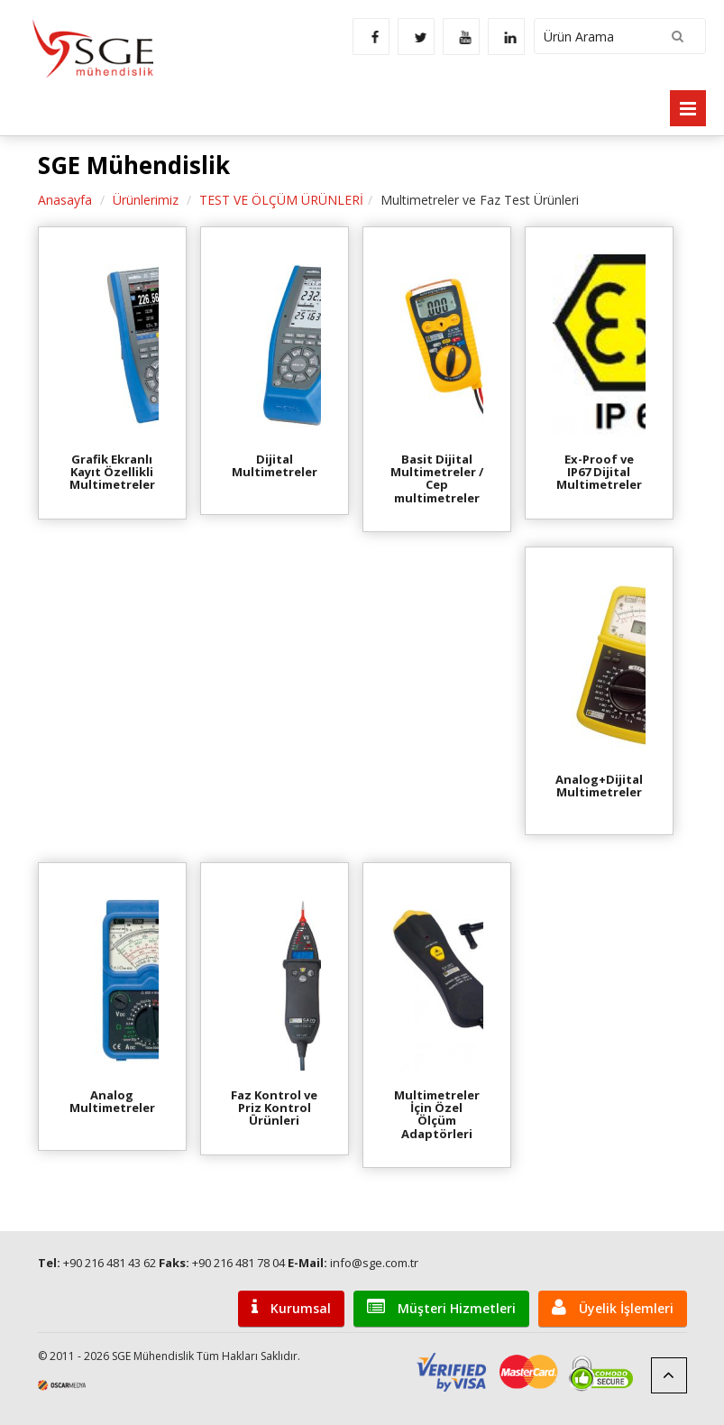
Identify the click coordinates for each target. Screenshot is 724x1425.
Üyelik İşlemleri (613, 1307)
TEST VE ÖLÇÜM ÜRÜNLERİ (281, 199)
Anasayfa (65, 199)
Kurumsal (291, 1307)
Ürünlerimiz (146, 199)
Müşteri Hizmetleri (441, 1307)
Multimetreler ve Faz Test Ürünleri (479, 199)
